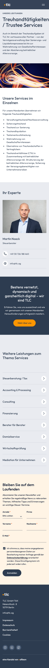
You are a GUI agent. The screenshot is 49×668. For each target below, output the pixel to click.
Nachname (32, 524)
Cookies (6, 634)
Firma (29, 512)
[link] (5, 647)
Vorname (7, 524)
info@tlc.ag (15, 263)
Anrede (6, 512)
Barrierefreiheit (10, 630)
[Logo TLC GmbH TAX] (7, 4)
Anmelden (12, 573)
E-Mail (6, 535)
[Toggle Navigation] (43, 5)
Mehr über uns (24, 323)
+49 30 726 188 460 (19, 254)
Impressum (8, 620)
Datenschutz (9, 625)
